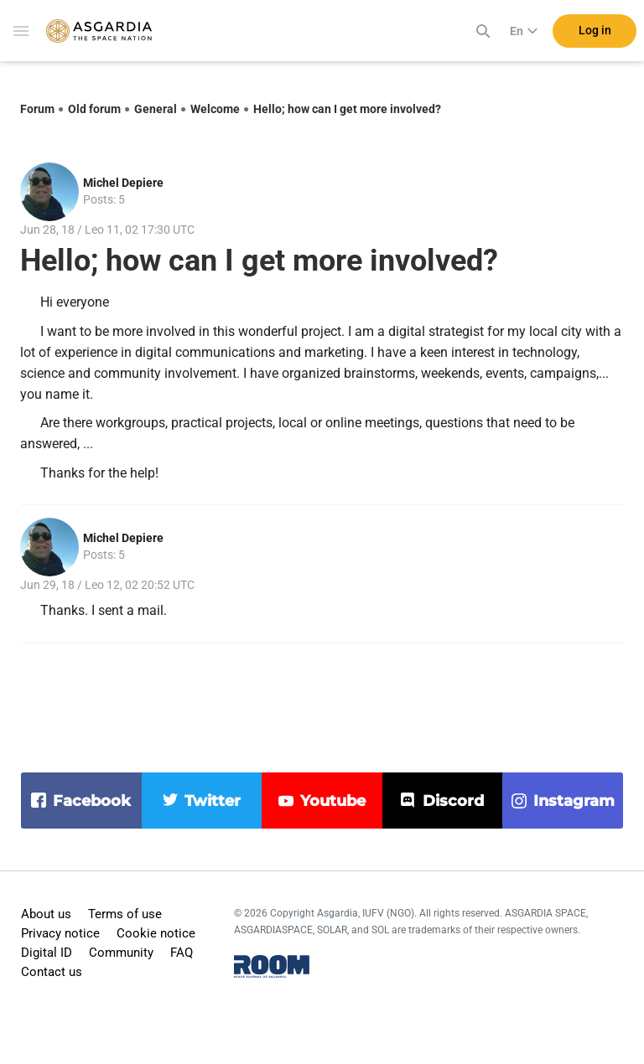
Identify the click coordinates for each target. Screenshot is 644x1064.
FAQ (181, 952)
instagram (574, 801)
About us (46, 914)
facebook (92, 801)
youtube (333, 801)
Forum (37, 109)
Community (121, 952)
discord (453, 801)
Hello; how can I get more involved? (347, 109)
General (155, 109)
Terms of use (125, 914)
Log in (595, 32)
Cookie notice (156, 933)
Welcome (215, 109)
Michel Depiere (123, 182)
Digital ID (46, 952)
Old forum (94, 109)
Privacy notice (60, 933)
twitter (212, 801)
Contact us (51, 971)
